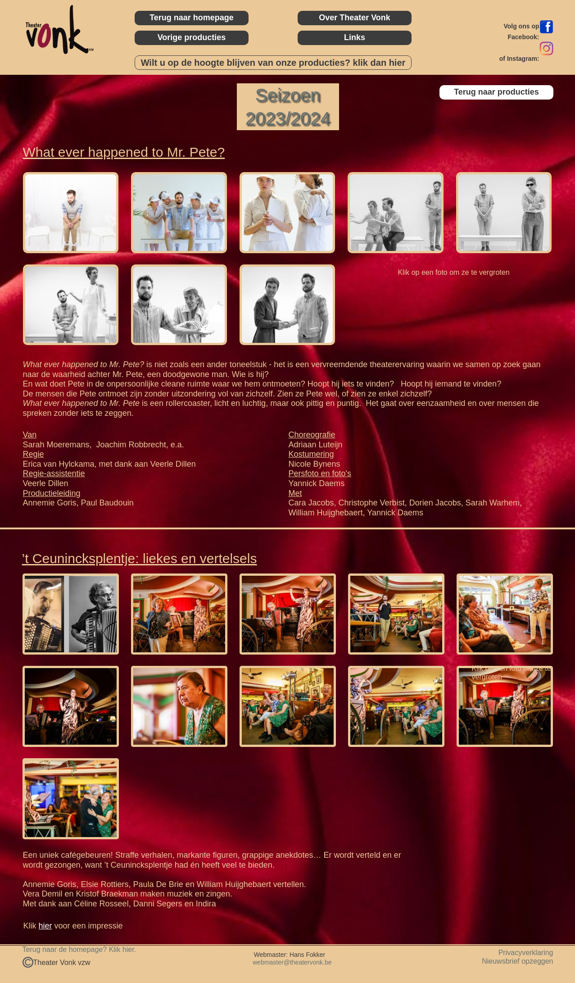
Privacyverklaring (525, 952)
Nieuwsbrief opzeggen (517, 961)
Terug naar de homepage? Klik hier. (79, 949)
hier (45, 925)
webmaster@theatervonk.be (291, 962)
